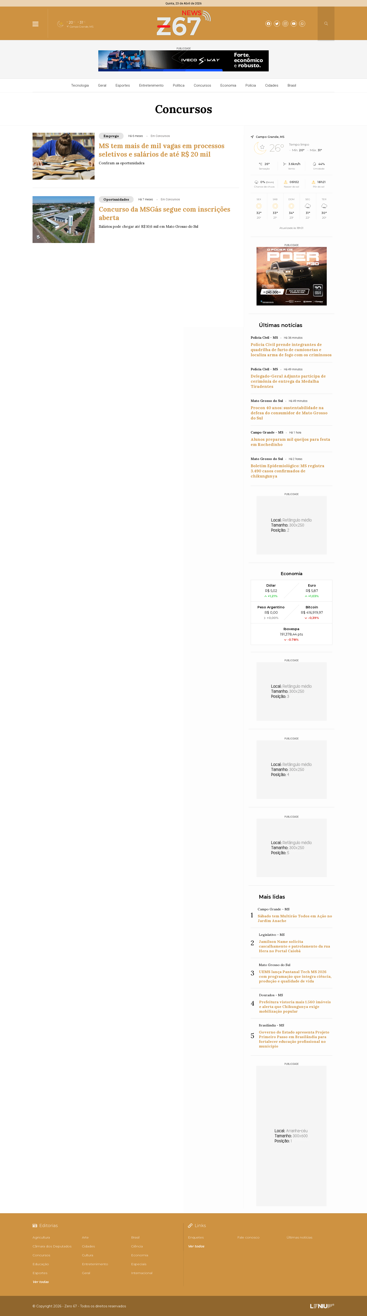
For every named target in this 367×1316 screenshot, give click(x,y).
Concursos (202, 85)
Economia (228, 85)
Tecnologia (80, 85)
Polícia (251, 85)
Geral (102, 85)
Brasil (292, 85)
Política (178, 85)
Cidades (271, 85)
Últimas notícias (280, 325)
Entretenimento (151, 85)
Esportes (123, 85)
